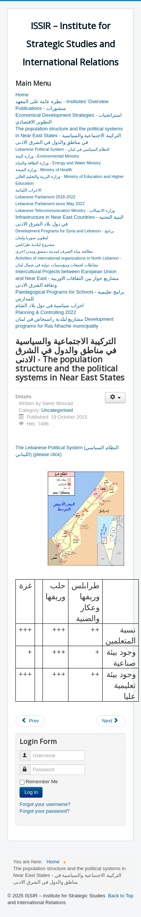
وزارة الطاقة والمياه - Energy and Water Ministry (58, 163)
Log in (31, 792)
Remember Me (42, 781)
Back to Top (120, 895)
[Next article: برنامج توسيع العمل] (111, 721)
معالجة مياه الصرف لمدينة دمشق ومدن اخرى (54, 251)
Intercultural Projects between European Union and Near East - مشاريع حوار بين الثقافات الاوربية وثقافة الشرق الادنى (67, 278)
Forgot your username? (45, 804)
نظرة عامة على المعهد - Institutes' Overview (62, 101)
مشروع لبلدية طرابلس (35, 244)
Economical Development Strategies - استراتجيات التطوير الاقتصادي (68, 118)
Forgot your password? (45, 811)
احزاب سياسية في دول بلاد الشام (49, 305)
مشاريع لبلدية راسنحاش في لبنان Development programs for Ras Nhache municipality (64, 322)
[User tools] (115, 397)
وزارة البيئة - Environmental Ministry (47, 156)
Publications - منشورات (40, 108)
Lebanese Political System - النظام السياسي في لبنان (62, 149)
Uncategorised (57, 410)
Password (28, 766)
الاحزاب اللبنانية (28, 190)
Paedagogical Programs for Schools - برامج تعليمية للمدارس (69, 295)
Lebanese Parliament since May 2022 (50, 203)
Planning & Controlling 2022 (45, 312)
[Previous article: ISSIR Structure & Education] (30, 721)
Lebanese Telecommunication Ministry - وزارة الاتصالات (65, 210)
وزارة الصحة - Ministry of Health (43, 169)
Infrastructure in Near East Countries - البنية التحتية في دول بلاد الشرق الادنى (69, 220)
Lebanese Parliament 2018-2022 (45, 197)
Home (22, 94)
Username (28, 752)
